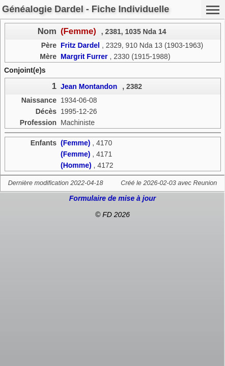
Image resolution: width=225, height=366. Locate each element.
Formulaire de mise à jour (112, 198)
